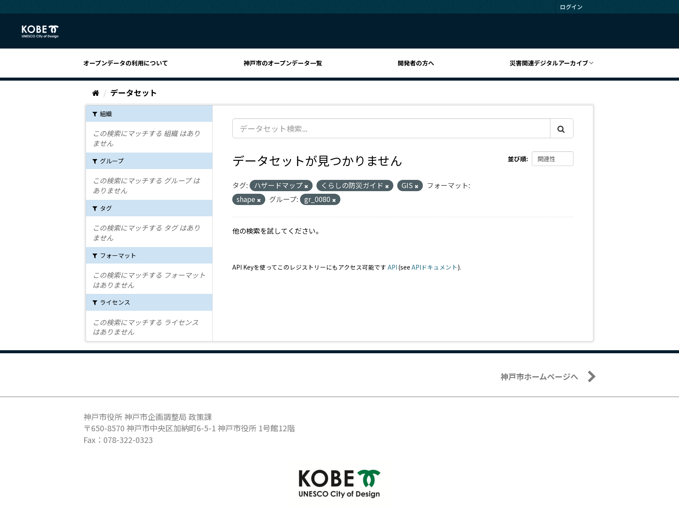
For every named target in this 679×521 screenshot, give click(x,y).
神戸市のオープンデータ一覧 (283, 63)
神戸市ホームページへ (539, 376)
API (392, 267)
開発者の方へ (416, 63)
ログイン (571, 7)
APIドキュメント (435, 267)
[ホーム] (95, 92)
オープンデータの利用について (125, 63)
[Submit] (562, 128)
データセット (133, 92)
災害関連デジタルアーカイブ (549, 63)
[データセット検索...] (391, 128)
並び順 (517, 158)
